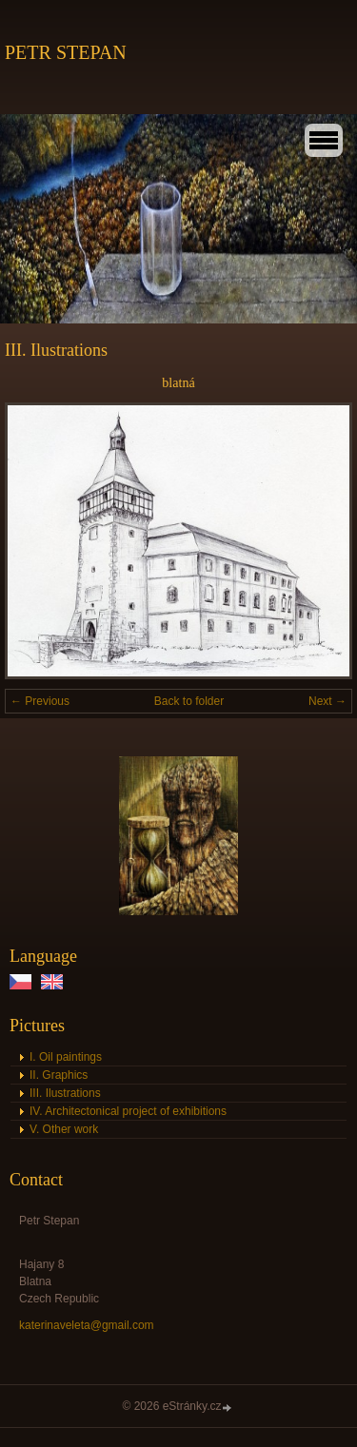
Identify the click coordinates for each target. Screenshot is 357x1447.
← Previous (39, 701)
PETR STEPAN (66, 52)
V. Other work (64, 1129)
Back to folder (189, 701)
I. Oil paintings (66, 1057)
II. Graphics (59, 1075)
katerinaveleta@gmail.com (86, 1325)
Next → (327, 701)
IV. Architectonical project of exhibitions (128, 1111)
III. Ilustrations (65, 1093)
